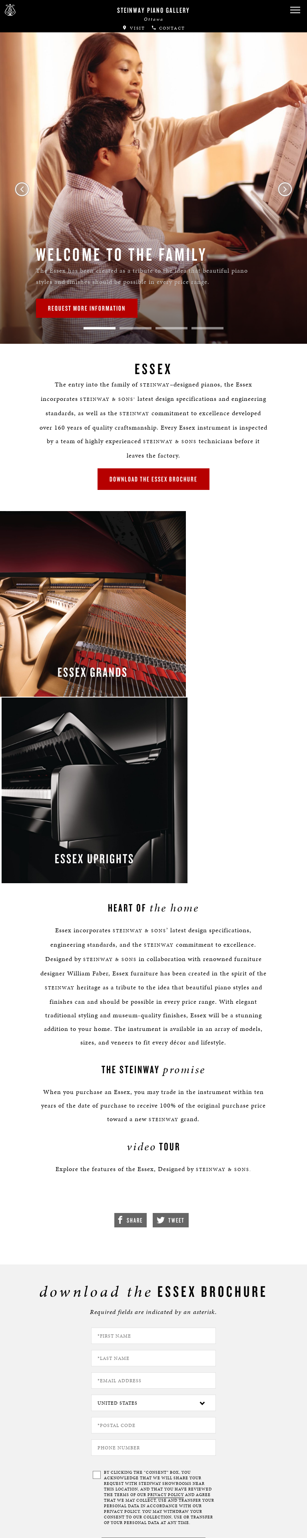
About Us (32, 1500)
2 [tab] (136, 328)
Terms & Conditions (46, 1524)
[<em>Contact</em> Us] (123, 1461)
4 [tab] (207, 328)
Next (285, 189)
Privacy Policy (38, 1512)
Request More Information (87, 308)
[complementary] (249, 1494)
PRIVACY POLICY (166, 1260)
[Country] (153, 1168)
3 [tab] (171, 328)
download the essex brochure (153, 469)
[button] (92, 1461)
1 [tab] (100, 328)
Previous (22, 189)
